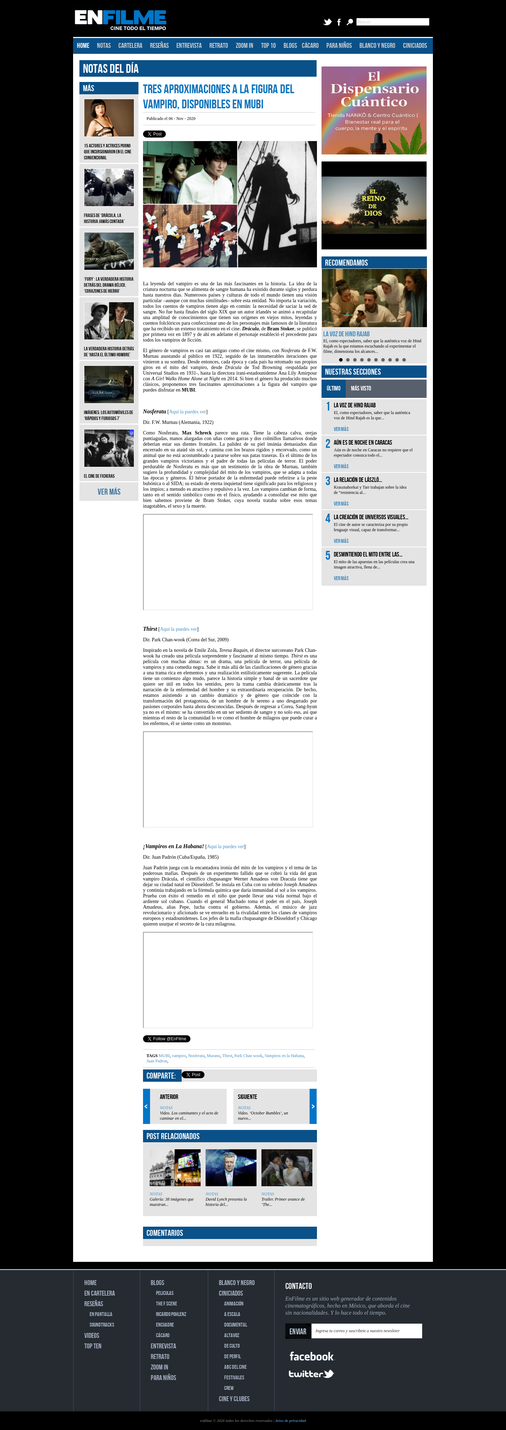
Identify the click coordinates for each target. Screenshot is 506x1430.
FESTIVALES (234, 1377)
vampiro (178, 1055)
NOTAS (104, 46)
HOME (83, 46)
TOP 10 (268, 46)
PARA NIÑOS (339, 46)
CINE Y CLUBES (234, 1399)
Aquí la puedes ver (187, 411)
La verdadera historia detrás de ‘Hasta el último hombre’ (109, 346)
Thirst (226, 1055)
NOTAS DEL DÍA (111, 69)
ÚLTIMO (333, 388)
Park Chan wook (247, 1055)
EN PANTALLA (101, 1314)
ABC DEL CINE (235, 1367)
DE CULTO (232, 1346)
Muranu (213, 1055)
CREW (229, 1388)
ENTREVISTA (189, 46)
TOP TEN (93, 1346)
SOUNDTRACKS (102, 1325)
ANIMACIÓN (234, 1304)
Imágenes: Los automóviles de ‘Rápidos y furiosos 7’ (109, 410)
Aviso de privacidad (290, 1420)
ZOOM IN (244, 46)
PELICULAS (165, 1293)
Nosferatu (196, 1055)
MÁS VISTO (361, 388)
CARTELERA (130, 46)
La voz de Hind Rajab (346, 334)
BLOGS (290, 46)
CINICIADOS (415, 46)
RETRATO (218, 46)
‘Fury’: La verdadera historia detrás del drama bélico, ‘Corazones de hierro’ (109, 280)
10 (404, 360)
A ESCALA (232, 1314)
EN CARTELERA (99, 1293)
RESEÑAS (159, 46)
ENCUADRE (165, 1325)
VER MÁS (109, 492)
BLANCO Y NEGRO (377, 46)
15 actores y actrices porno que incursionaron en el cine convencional (109, 146)
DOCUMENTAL (235, 1325)
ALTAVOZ (231, 1335)
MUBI (164, 1055)
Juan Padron (157, 1061)
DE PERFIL (232, 1356)
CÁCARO (310, 46)
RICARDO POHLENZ (171, 1314)
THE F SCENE (166, 1304)
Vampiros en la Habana (284, 1055)
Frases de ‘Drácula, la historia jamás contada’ (109, 213)
